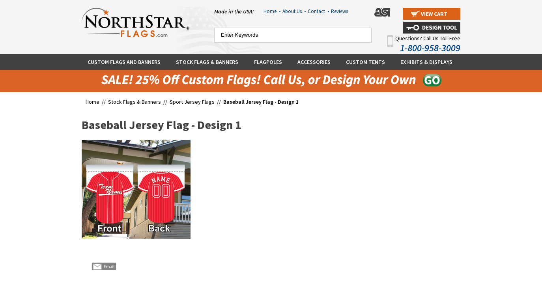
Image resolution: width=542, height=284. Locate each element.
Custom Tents (365, 61)
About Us (294, 11)
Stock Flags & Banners (207, 61)
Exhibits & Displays (426, 61)
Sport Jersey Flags (192, 101)
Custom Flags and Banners (124, 61)
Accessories (314, 61)
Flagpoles (268, 61)
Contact (318, 11)
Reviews (339, 11)
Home (272, 11)
